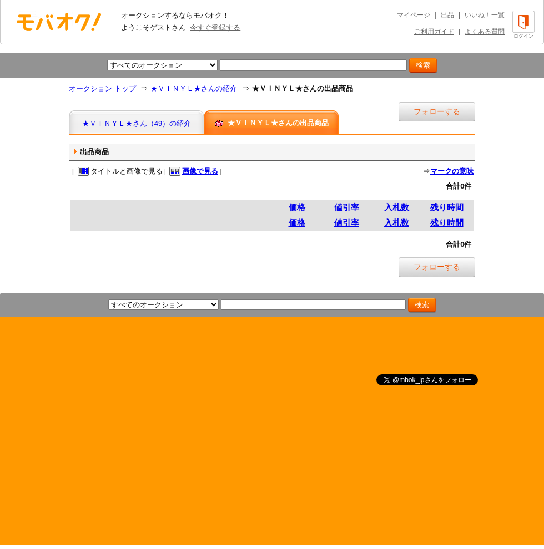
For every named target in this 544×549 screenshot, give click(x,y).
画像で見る (200, 171)
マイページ (413, 15)
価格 (297, 207)
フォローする (437, 111)
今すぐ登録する (215, 27)
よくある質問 (485, 31)
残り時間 (447, 207)
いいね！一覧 (485, 15)
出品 (447, 15)
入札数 (396, 207)
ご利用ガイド (434, 31)
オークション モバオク (59, 21)
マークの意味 (452, 171)
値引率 (346, 207)
